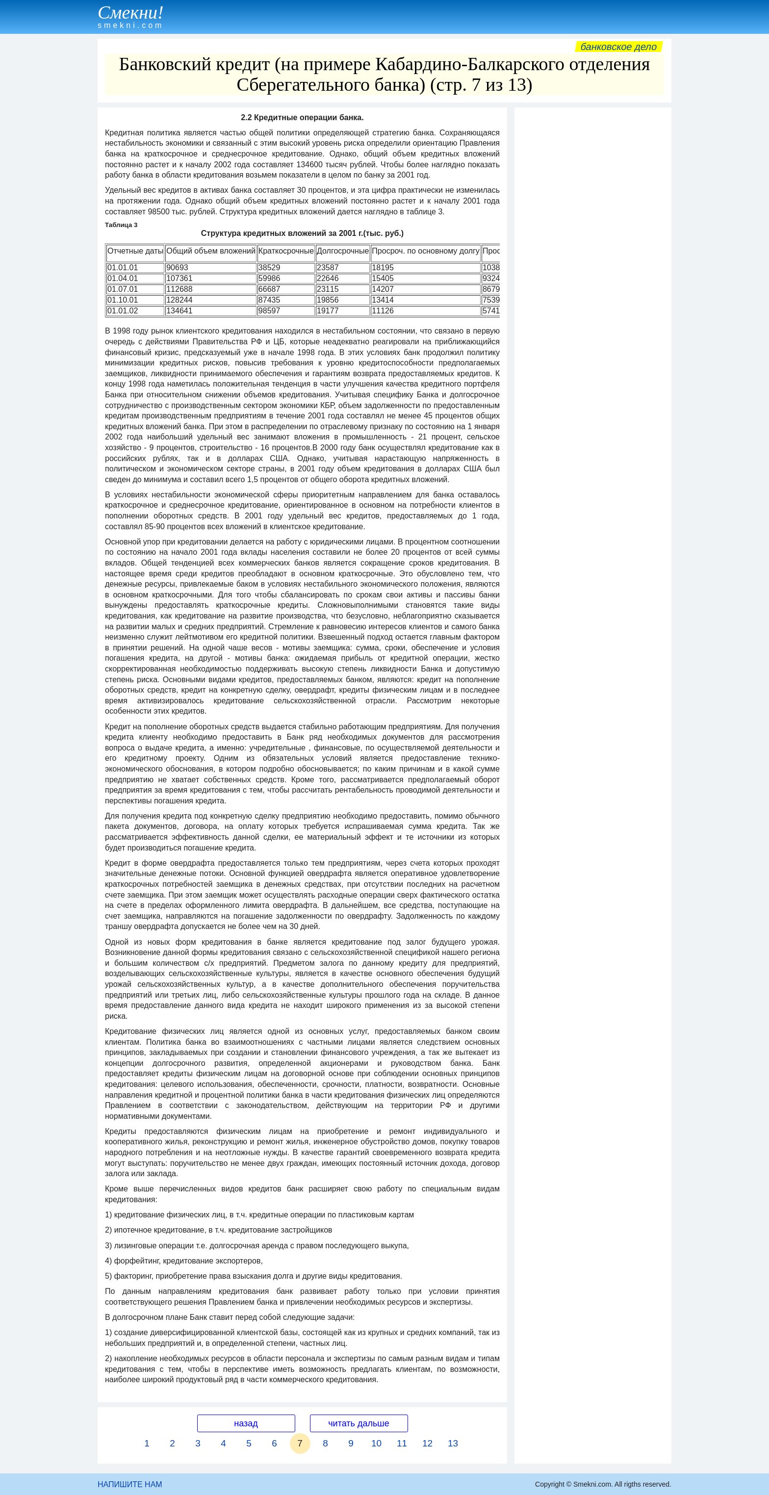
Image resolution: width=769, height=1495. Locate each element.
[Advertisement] (593, 259)
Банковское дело (619, 46)
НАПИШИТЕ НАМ (130, 1484)
